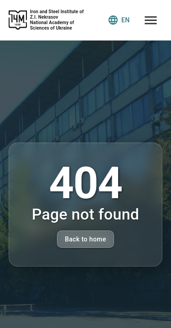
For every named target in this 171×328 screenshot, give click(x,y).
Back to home (85, 239)
